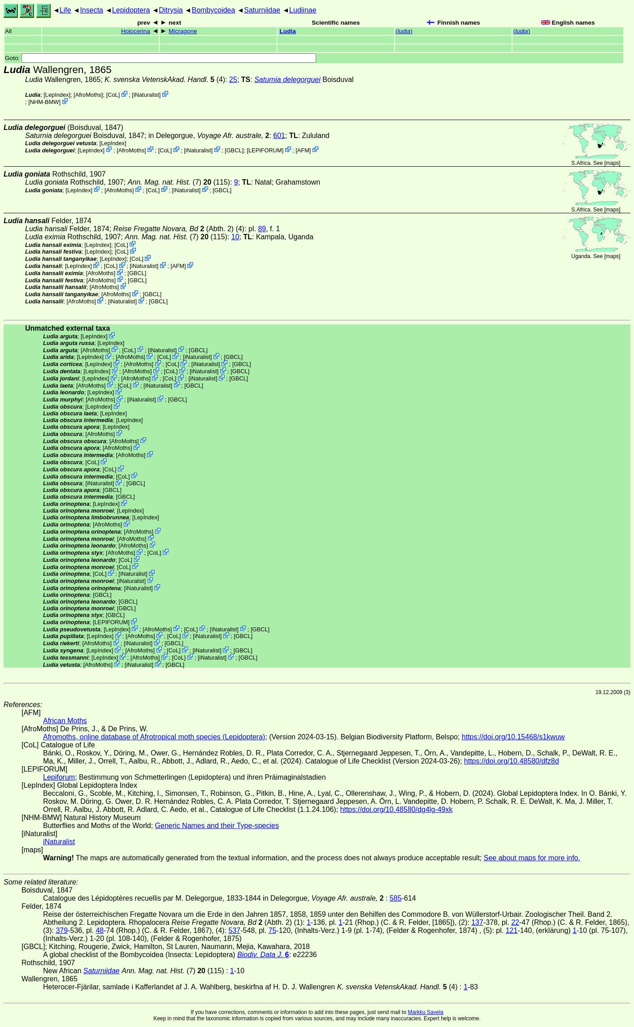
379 (62, 930)
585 (396, 898)
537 (235, 930)
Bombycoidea (213, 10)
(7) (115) (179, 182)
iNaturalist (146, 94)
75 (273, 930)
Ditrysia (170, 10)
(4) (164, 79)
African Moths (65, 721)
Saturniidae (262, 10)
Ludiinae (303, 10)
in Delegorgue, (208, 135)
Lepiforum (59, 777)
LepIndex (57, 94)
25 (233, 79)
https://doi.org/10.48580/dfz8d (511, 761)
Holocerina (135, 31)
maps (612, 163)
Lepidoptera (131, 10)
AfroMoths (88, 94)
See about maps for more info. (532, 858)
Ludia (288, 31)
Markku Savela (425, 1012)
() (404, 31)
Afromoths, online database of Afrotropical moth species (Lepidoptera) (154, 737)
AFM (303, 150)
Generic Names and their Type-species (217, 825)
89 (262, 229)
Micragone (183, 31)
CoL (113, 94)
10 (235, 237)
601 (279, 135)
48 (100, 930)
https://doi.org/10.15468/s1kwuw (513, 737)
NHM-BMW (44, 102)
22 (515, 922)
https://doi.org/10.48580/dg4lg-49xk (396, 809)
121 (512, 930)
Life (65, 10)
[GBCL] (234, 150)
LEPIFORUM (265, 150)
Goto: (160, 58)
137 (477, 922)
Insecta (91, 10)
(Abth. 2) (173, 229)
